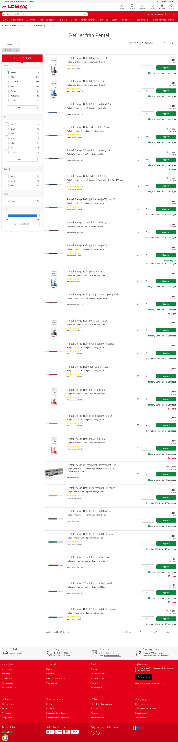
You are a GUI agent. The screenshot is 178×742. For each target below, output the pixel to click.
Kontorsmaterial (18, 25)
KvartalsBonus (96, 683)
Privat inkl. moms (158, 683)
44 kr (38, 219)
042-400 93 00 (62, 653)
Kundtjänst (171, 1)
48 (68, 632)
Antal (148, 67)
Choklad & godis (46, 19)
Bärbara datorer (8, 704)
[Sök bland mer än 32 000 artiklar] (42, 14)
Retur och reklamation (10, 687)
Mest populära (147, 43)
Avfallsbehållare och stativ (145, 708)
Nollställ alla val (10, 50)
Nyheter (150, 14)
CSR (157, 1)
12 (61, 632)
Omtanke (163, 1)
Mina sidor (50, 669)
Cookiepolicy (7, 678)
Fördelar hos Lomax (98, 674)
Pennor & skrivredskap (36, 25)
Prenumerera (143, 677)
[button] (5, 737)
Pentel (11, 44)
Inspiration (171, 14)
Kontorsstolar (96, 708)
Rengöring (140, 699)
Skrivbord (94, 713)
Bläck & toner (17, 19)
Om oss (94, 669)
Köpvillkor (6, 674)
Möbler (94, 699)
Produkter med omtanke (163, 19)
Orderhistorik (51, 683)
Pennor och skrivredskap (55, 713)
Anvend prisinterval (22, 224)
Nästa (169, 632)
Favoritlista (50, 674)
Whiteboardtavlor (97, 718)
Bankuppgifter (96, 687)
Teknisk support (8, 683)
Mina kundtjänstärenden (55, 678)
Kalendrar (50, 708)
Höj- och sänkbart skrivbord (101, 704)
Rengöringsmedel (142, 713)
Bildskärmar (6, 713)
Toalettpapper (140, 718)
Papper (49, 704)
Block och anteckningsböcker (57, 718)
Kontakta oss (7, 669)
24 (64, 632)
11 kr (7, 219)
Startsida (5, 25)
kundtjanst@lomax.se (112, 656)
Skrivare (5, 708)
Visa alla (22, 107)
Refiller (51, 25)
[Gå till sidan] (4, 19)
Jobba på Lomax (97, 678)
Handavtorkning (141, 704)
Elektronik (7, 699)
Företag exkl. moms (143, 683)
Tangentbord (7, 718)
